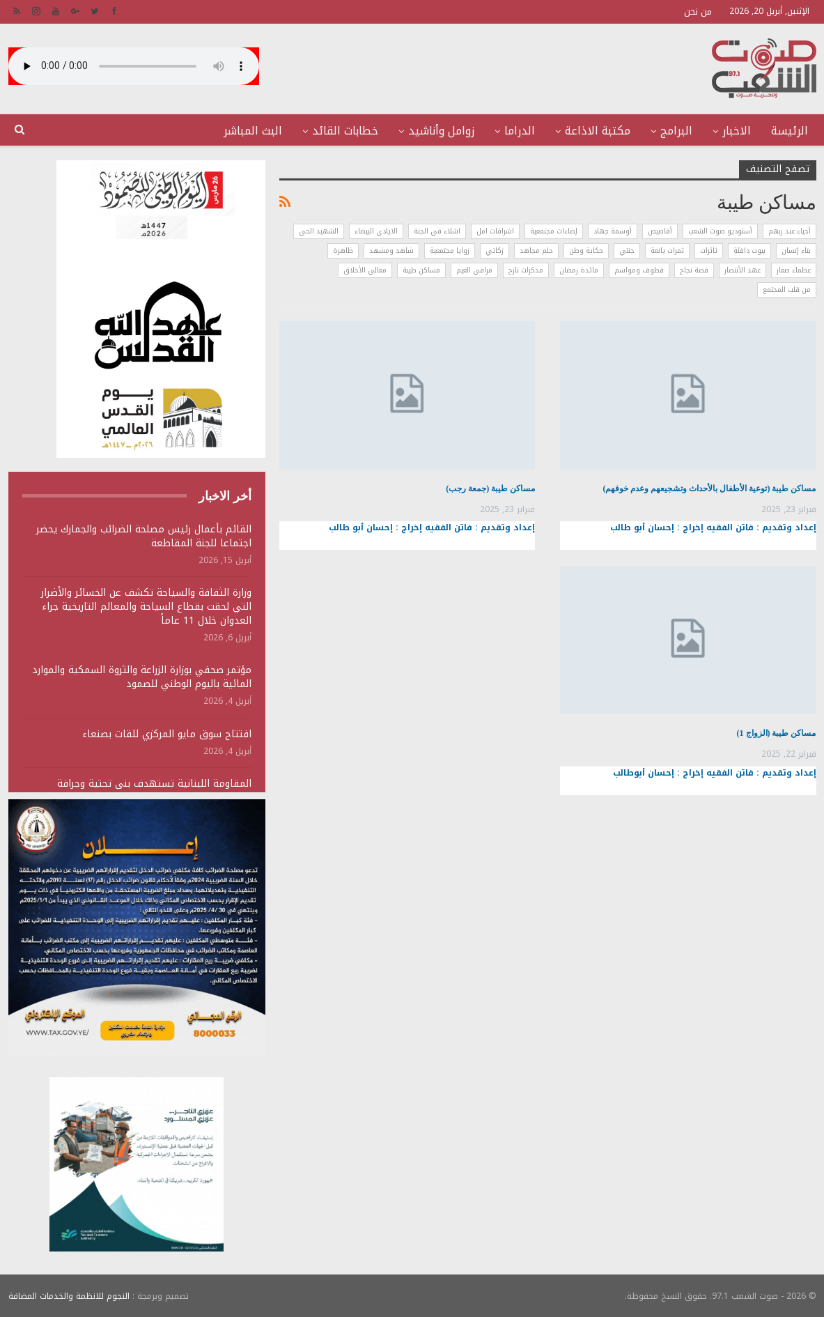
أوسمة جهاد (612, 231)
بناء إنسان (796, 250)
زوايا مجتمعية (449, 250)
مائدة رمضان (578, 270)
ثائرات (708, 250)
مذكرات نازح (525, 270)
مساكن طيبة (421, 270)
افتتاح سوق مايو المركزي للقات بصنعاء (166, 734)
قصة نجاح (694, 270)
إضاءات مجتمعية (553, 231)
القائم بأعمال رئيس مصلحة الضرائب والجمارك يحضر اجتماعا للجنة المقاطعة (143, 536)
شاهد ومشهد (391, 250)
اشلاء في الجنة (437, 231)
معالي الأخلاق (365, 270)
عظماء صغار (794, 270)
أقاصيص (660, 231)
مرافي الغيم (474, 270)
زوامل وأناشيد (441, 130)
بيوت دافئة (749, 250)
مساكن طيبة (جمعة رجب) (490, 488)
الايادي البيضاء (376, 231)
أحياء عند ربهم (789, 231)
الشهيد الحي (319, 231)
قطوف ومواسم (639, 270)
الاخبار (736, 130)
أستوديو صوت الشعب (720, 231)
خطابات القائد (345, 130)
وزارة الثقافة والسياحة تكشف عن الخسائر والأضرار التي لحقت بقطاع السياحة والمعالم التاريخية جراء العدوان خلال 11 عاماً (146, 606)
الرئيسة (789, 130)
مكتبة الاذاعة (597, 130)
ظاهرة (343, 250)
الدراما (519, 130)
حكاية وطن (586, 250)
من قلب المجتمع (787, 289)
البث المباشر (253, 130)
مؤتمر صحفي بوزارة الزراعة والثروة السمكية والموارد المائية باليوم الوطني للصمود (141, 677)
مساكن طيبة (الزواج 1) (776, 733)
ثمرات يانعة (667, 250)
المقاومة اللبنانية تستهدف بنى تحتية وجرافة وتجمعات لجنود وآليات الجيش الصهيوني (154, 790)
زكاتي (494, 250)
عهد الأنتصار (742, 270)
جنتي (627, 250)
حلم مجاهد (536, 250)
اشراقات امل (495, 231)
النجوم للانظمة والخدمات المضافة (69, 1295)
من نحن (698, 11)
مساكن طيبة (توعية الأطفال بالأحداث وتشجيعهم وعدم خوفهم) (709, 488)
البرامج (676, 130)
